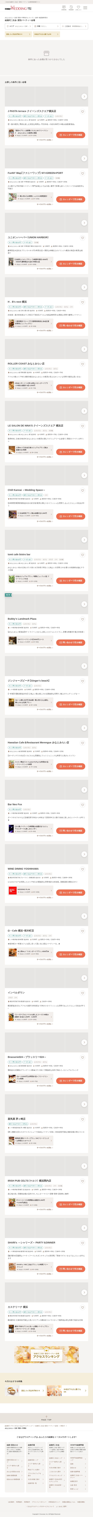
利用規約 (19, 1502)
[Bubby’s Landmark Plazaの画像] (46, 604)
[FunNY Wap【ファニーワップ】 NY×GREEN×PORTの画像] (46, 158)
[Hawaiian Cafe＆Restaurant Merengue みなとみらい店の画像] (46, 728)
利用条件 (27, 1502)
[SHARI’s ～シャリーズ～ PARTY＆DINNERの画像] (46, 1228)
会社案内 (11, 1502)
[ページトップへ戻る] (46, 1418)
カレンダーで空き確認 (70, 135)
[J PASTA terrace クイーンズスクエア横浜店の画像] (46, 97)
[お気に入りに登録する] (82, 111)
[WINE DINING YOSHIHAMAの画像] (46, 854)
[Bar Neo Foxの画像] (46, 790)
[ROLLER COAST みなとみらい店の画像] (46, 349)
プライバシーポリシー (39, 1502)
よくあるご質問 (61, 1506)
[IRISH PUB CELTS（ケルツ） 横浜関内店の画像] (46, 1166)
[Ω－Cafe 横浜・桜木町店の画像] (46, 916)
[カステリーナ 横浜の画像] (46, 1292)
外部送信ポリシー (54, 1502)
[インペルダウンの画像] (46, 978)
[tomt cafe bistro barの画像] (46, 540)
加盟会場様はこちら (68, 1502)
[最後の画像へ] (84, 96)
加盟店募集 (81, 1502)
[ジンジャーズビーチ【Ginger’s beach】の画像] (46, 666)
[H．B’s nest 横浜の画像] (46, 287)
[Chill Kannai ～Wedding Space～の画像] (46, 475)
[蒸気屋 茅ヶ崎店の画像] (46, 1104)
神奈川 (62, 1426)
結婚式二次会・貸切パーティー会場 (46, 1426)
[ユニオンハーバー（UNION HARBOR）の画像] (46, 223)
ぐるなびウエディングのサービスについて (40, 1506)
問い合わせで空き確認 (70, 325)
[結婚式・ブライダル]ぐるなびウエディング (19, 1426)
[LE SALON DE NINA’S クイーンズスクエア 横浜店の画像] (46, 411)
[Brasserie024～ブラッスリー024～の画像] (46, 1042)
